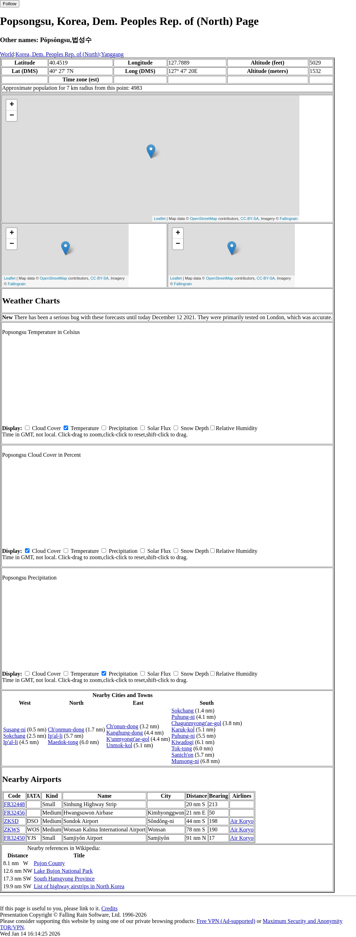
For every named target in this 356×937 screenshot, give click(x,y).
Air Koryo (241, 821)
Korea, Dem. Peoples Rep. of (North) (57, 54)
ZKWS (12, 829)
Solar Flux (159, 428)
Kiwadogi (182, 742)
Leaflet (160, 218)
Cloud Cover (46, 428)
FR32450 (14, 838)
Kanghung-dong (124, 733)
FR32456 (14, 813)
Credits (109, 908)
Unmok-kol (119, 745)
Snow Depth (195, 428)
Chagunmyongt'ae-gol (196, 723)
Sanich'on (182, 755)
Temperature (85, 428)
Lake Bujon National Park (63, 871)
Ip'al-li (10, 742)
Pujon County (49, 863)
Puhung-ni (183, 717)
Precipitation (123, 428)
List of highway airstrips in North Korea (79, 886)
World (7, 54)
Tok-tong (181, 748)
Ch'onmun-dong (66, 729)
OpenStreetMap (203, 218)
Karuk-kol (183, 729)
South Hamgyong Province (64, 879)
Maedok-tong (63, 742)
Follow (10, 3)
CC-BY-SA (249, 218)
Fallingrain (289, 218)
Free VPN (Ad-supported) (225, 921)
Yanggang (112, 54)
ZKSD (11, 821)
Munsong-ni (185, 761)
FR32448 (14, 804)
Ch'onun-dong (122, 726)
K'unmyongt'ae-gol (127, 739)
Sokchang (14, 736)
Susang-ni (14, 729)
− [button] (11, 116)
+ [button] (11, 105)
